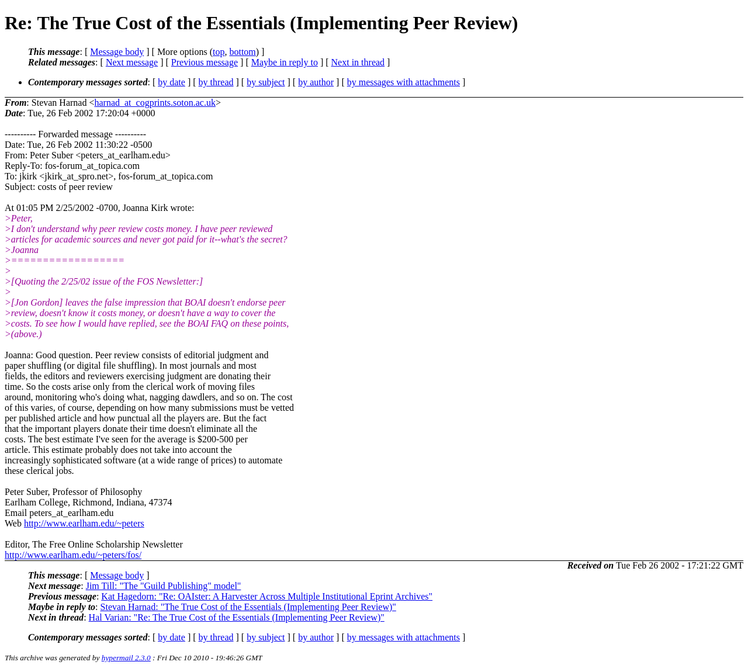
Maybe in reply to (284, 62)
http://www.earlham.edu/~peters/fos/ (73, 555)
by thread (216, 82)
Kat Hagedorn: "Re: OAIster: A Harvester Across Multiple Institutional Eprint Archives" (266, 596)
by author (316, 82)
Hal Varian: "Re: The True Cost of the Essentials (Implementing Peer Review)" (237, 617)
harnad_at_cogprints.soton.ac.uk (155, 103)
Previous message (204, 62)
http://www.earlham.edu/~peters (84, 523)
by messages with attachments (403, 82)
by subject (266, 82)
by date (171, 82)
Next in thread (358, 62)
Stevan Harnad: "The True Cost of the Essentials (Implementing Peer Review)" (248, 607)
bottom (242, 52)
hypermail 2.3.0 (126, 657)
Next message (132, 62)
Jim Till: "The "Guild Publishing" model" (163, 586)
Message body (117, 52)
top (218, 52)
